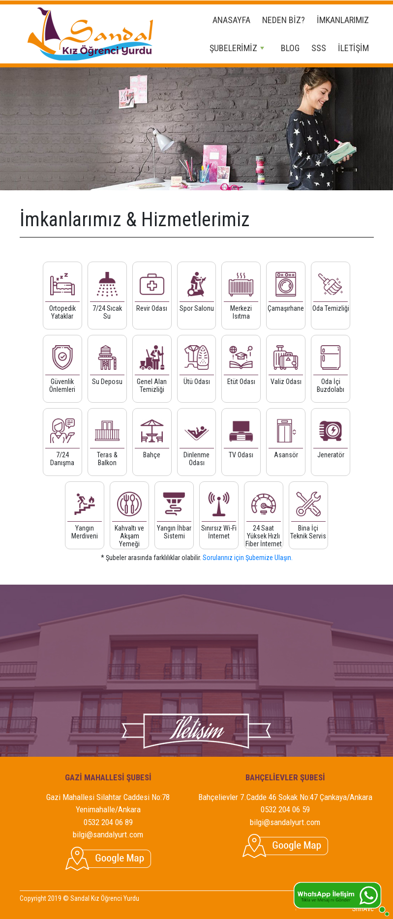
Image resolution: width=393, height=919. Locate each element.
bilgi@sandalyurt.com (108, 834)
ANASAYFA (231, 20)
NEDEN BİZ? (283, 20)
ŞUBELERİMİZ (237, 48)
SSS (318, 48)
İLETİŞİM (353, 48)
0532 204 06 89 (108, 822)
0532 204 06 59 (285, 809)
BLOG (290, 48)
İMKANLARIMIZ (343, 20)
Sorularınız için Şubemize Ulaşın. (248, 558)
